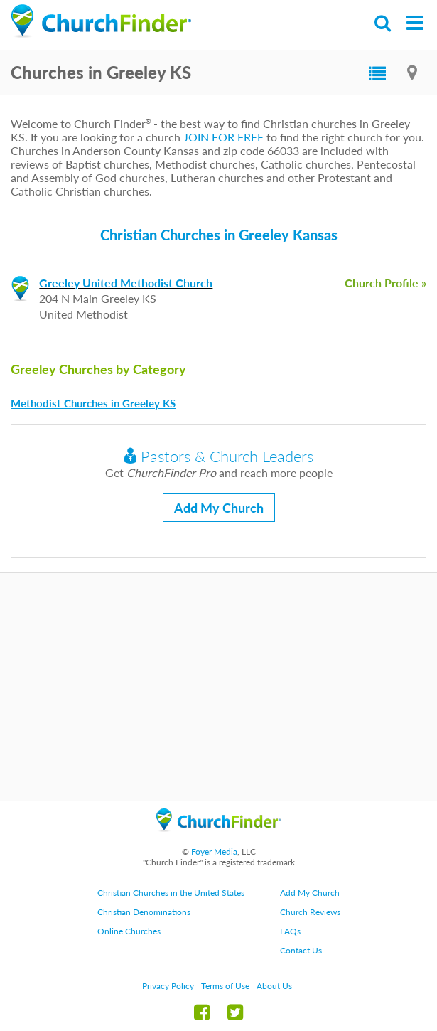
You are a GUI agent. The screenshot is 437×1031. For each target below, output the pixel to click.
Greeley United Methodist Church (125, 282)
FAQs (290, 931)
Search (383, 23)
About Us (274, 986)
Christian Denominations (143, 912)
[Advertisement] (218, 686)
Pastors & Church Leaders (218, 456)
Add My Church (219, 508)
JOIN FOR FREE (223, 137)
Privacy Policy (168, 986)
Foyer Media (214, 851)
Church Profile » (385, 282)
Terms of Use (225, 986)
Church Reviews (310, 912)
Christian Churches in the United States (170, 892)
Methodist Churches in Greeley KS (93, 403)
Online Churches (129, 931)
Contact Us (301, 950)
